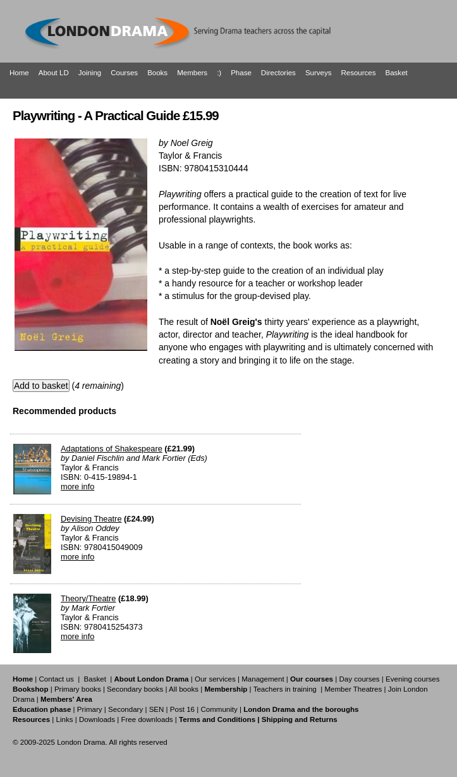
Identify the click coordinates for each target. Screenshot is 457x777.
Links (64, 719)
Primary (89, 709)
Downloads (97, 719)
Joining (90, 72)
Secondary (125, 709)
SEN (156, 709)
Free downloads (147, 719)
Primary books (77, 689)
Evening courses (412, 679)
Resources (358, 72)
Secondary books (135, 689)
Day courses (359, 679)
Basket (397, 72)
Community (218, 709)
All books (183, 689)
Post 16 (182, 709)
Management (262, 679)
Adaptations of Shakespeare (111, 448)
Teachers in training (285, 689)
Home (19, 72)
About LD (54, 72)
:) (219, 72)
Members (192, 72)
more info (77, 486)
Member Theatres (353, 689)
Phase (241, 72)
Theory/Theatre (88, 598)
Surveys (318, 72)
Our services (215, 679)
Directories (278, 72)
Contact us (56, 679)
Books (157, 72)
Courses (124, 72)
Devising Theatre (91, 518)
